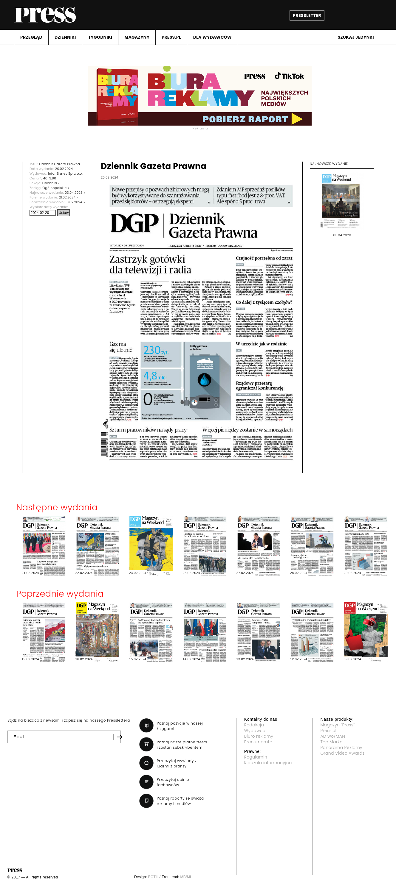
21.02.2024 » (68, 197)
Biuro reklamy (258, 736)
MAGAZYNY (136, 37)
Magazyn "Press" (337, 725)
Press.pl (328, 731)
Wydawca (255, 731)
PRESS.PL (171, 37)
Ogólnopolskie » (55, 187)
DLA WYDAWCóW (212, 37)
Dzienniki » (51, 183)
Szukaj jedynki (356, 37)
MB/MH (186, 877)
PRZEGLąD (31, 37)
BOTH (153, 877)
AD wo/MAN (332, 736)
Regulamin (255, 757)
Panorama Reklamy (341, 747)
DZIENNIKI (65, 37)
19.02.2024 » (75, 202)
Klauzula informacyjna (268, 763)
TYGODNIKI (100, 37)
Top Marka (331, 742)
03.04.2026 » (75, 192)
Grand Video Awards (342, 753)
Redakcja (254, 725)
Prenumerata (258, 742)
